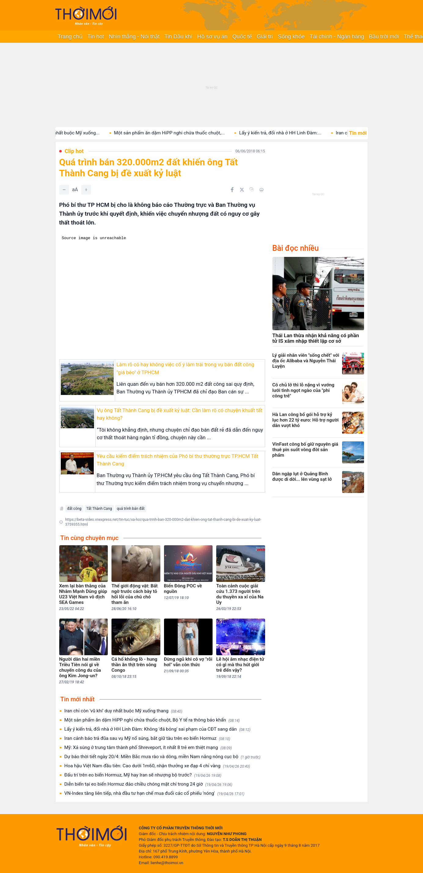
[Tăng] (86, 190)
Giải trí (265, 37)
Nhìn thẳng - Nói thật (134, 37)
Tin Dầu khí (178, 37)
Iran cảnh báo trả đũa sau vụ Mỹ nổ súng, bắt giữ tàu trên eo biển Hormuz (147, 738)
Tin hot (95, 37)
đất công (74, 508)
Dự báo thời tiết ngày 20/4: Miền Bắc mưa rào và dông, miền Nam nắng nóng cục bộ (162, 757)
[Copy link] (251, 189)
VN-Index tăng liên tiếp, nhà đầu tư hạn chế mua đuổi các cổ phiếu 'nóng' (154, 793)
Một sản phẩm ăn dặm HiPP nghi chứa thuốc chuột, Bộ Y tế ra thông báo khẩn (152, 720)
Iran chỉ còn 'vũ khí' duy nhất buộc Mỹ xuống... (66, 133)
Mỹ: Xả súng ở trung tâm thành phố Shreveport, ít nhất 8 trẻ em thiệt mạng (148, 748)
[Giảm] (64, 190)
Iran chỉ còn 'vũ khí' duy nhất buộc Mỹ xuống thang (123, 711)
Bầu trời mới (384, 37)
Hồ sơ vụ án (212, 37)
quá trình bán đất (131, 508)
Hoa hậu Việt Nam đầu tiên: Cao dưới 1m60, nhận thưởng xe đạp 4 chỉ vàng (157, 766)
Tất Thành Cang (99, 508)
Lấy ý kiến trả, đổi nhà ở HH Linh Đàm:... (294, 133)
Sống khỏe (291, 37)
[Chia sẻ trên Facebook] (232, 189)
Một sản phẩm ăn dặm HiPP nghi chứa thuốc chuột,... (183, 133)
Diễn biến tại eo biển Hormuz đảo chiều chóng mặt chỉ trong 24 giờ (148, 784)
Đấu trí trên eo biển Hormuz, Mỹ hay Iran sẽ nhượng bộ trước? (142, 775)
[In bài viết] (261, 189)
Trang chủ (70, 37)
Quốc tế (242, 37)
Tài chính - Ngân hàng (337, 37)
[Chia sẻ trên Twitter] (242, 189)
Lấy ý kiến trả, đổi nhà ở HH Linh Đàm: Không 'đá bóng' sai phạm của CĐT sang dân (157, 729)
